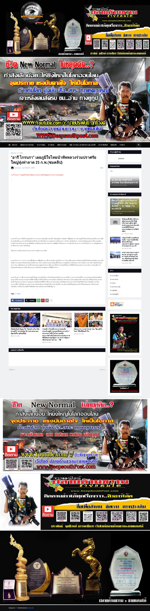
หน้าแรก (13, 153)
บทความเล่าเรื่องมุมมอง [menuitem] (20, 150)
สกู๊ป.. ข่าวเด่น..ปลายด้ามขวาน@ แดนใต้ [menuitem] (82, 145)
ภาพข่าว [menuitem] (122, 145)
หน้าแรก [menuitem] (14, 145)
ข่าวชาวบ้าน (114, 279)
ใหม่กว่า (12, 369)
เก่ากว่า (102, 369)
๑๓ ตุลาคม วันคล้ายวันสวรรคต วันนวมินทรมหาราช (125, 181)
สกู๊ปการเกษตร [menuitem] (62, 145)
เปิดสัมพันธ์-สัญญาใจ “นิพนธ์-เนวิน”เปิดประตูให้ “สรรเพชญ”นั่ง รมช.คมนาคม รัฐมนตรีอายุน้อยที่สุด (25, 331)
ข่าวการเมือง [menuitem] (41, 145)
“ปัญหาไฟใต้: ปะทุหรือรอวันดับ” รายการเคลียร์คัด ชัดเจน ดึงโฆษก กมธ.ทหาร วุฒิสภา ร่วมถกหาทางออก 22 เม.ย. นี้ (130, 242)
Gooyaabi (30, 608)
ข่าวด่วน (113, 283)
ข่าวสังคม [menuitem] (51, 145)
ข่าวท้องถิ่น (113, 290)
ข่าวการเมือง (114, 275)
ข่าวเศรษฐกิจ (114, 294)
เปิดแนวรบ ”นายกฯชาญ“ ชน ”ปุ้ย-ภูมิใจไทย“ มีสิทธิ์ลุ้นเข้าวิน (88, 330)
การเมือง (20, 153)
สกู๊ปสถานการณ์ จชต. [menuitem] (27, 145)
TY (16, 608)
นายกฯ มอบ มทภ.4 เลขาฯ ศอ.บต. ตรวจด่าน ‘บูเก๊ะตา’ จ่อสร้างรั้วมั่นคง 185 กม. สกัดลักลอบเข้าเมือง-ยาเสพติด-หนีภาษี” (130, 257)
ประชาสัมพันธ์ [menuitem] (103, 145)
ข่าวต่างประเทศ (115, 287)
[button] (10, 145)
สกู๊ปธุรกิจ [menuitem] (113, 145)
